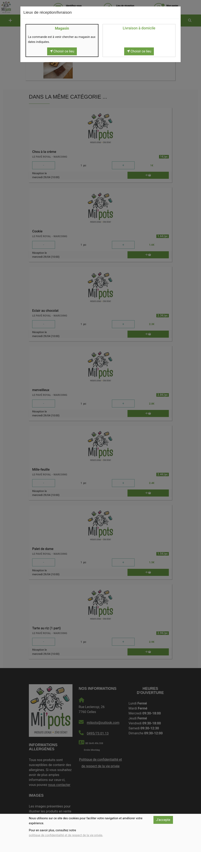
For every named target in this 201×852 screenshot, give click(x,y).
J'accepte (163, 820)
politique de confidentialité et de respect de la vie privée (65, 835)
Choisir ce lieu (62, 51)
